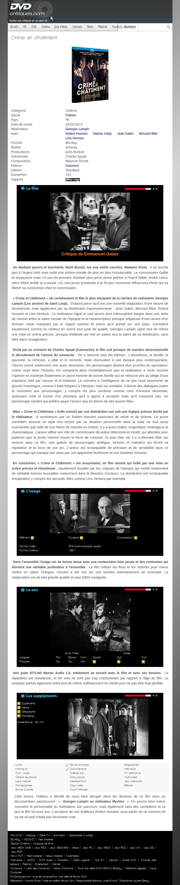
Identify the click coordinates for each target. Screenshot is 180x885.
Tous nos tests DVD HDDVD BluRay (99, 868)
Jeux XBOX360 (59, 847)
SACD (31, 860)
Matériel (102, 27)
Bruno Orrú (68, 880)
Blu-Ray (15, 839)
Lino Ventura (75, 138)
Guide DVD (129, 860)
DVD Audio (46, 860)
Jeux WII (135, 847)
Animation (59, 835)
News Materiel (54, 856)
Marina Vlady (102, 133)
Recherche (130, 27)
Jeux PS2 (120, 847)
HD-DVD (29, 839)
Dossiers (63, 860)
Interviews (16, 860)
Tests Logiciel (81, 860)
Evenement (41, 864)
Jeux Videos (60, 27)
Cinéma (45, 27)
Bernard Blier (148, 133)
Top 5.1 (99, 860)
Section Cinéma (20, 843)
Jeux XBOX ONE (21, 847)
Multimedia (72, 856)
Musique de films (43, 843)
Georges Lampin (77, 129)
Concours (77, 27)
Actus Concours (63, 868)
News (90, 27)
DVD (34, 27)
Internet (56, 864)
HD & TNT (17, 856)
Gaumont (72, 165)
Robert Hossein (77, 133)
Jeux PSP (16, 851)
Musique (30, 835)
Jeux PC (88, 847)
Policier (71, 115)
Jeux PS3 (40, 847)
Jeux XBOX (103, 847)
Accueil (14, 27)
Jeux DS (149, 847)
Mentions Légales (135, 868)
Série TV (44, 835)
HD (25, 27)
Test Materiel (45, 839)
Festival (27, 864)
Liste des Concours (38, 868)
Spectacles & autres (81, 835)
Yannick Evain (32, 880)
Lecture (113, 860)
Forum (115, 27)
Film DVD (16, 835)
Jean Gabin (125, 133)
